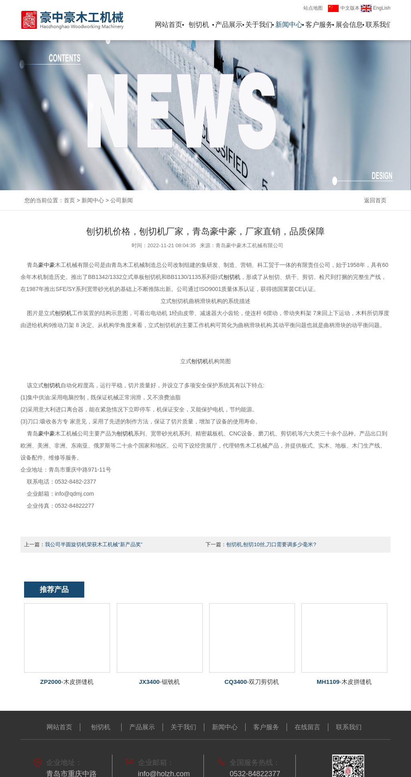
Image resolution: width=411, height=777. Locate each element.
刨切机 (199, 24)
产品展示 (228, 24)
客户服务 (319, 24)
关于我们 (259, 24)
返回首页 (375, 200)
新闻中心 (289, 24)
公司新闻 (121, 200)
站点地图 (313, 8)
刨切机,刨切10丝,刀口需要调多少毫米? (271, 544)
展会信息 (349, 24)
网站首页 (168, 24)
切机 (63, 313)
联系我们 (379, 24)
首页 (69, 200)
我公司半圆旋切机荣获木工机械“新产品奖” (93, 544)
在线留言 (307, 727)
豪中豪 (46, 265)
